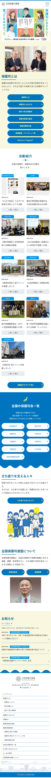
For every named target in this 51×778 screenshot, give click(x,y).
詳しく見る (14, 210)
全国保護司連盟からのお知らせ (19, 633)
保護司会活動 (8, 216)
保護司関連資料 (8, 729)
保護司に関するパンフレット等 (14, 737)
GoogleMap (25, 688)
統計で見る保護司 (10, 711)
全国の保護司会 (7, 258)
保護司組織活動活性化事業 (8, 175)
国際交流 (8, 299)
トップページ (7, 695)
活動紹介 (6, 720)
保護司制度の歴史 (9, 724)
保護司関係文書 (9, 741)
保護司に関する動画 (10, 732)
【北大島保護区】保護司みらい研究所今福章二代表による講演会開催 (37, 245)
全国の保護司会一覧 (9, 745)
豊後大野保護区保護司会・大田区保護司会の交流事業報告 (37, 204)
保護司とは (6, 699)
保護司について (9, 703)
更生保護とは (8, 707)
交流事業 (33, 175)
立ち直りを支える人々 (10, 750)
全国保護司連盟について (11, 758)
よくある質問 (7, 754)
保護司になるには (9, 716)
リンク (5, 762)
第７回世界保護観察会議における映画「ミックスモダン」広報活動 (37, 327)
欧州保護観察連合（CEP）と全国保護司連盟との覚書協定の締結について (13, 327)
